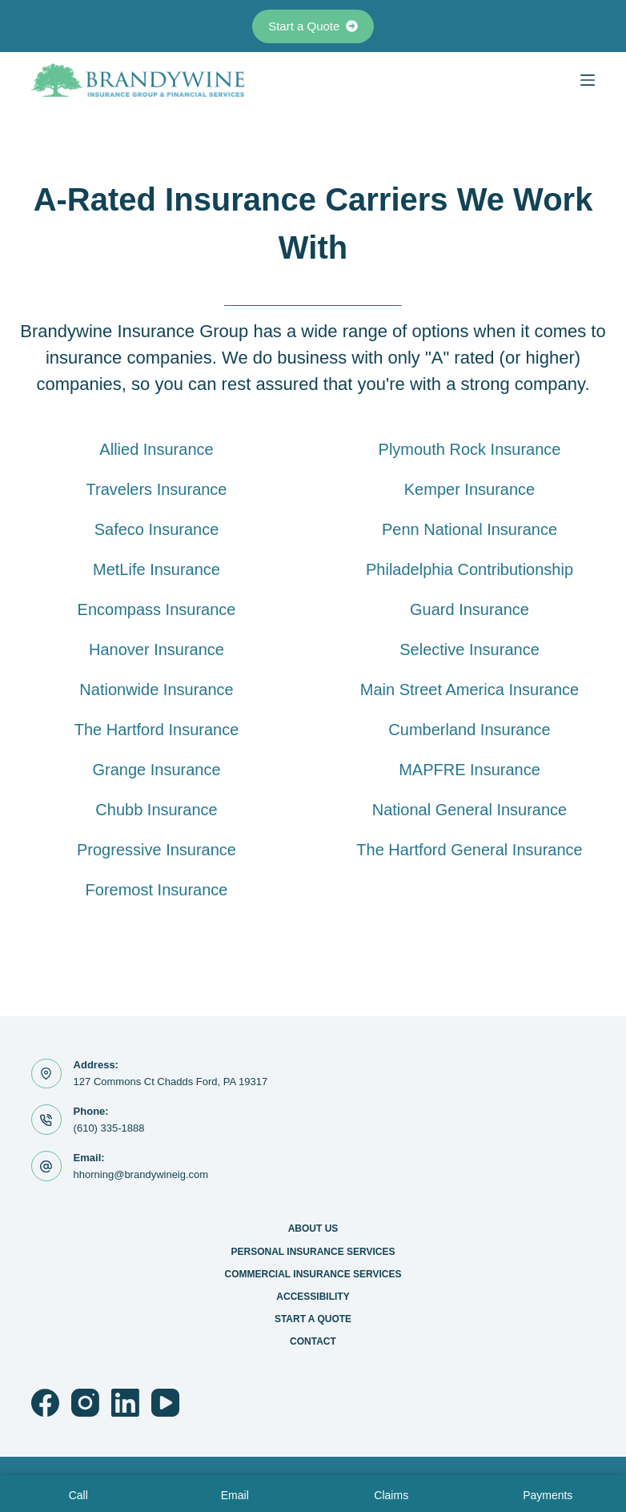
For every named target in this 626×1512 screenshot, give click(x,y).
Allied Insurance (156, 449)
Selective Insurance (469, 649)
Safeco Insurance (156, 529)
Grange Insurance (156, 769)
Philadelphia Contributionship (469, 569)
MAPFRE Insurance (469, 769)
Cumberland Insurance (469, 729)
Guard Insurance (469, 609)
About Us (313, 1228)
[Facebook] (45, 1403)
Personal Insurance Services (313, 1251)
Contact (313, 1341)
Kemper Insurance (469, 489)
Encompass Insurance (157, 609)
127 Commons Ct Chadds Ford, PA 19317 (171, 1082)
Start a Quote (313, 26)
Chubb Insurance (156, 809)
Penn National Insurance (469, 529)
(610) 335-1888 (109, 1128)
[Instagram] (85, 1403)
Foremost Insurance (157, 890)
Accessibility (312, 1296)
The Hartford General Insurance (469, 850)
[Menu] (587, 80)
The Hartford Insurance (156, 729)
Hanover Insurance (156, 649)
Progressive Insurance (156, 850)
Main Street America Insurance (469, 689)
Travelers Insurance (156, 489)
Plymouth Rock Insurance (470, 449)
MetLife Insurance (156, 569)
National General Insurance (469, 809)
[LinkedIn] (125, 1403)
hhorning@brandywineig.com (141, 1174)
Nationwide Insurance (156, 689)
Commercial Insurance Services (313, 1274)
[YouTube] (165, 1403)
